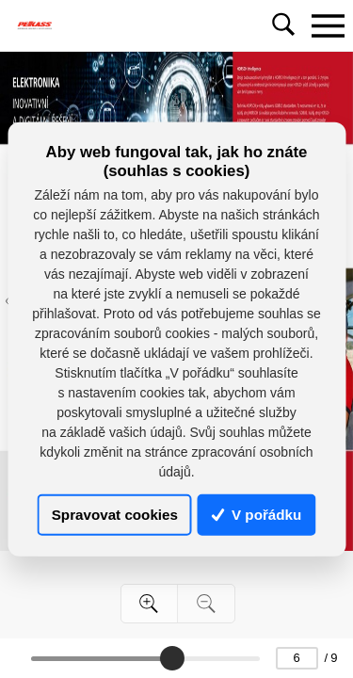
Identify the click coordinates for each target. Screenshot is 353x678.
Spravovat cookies (115, 515)
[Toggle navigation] (327, 25)
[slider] (172, 658)
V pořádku (257, 515)
